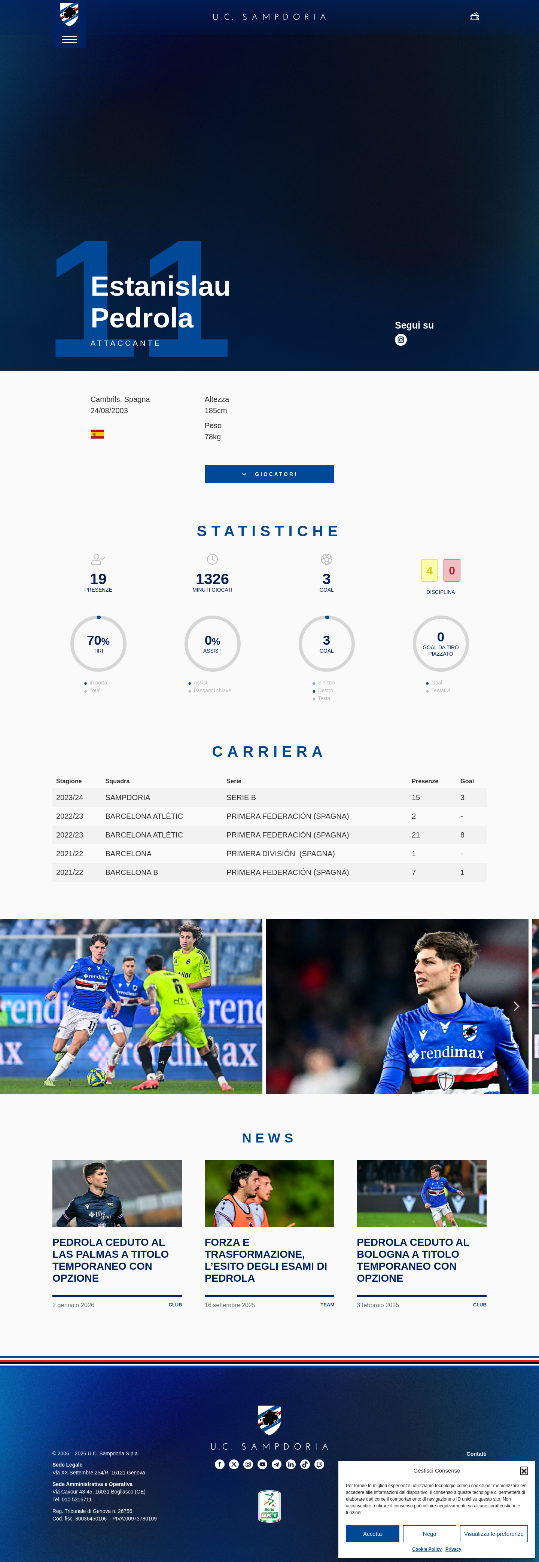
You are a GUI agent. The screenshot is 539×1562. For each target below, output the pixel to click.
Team (327, 1333)
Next (516, 1014)
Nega (429, 1534)
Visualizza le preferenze (494, 1534)
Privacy (453, 1549)
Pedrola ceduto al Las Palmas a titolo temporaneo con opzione (115, 1288)
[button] (524, 1470)
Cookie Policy (427, 1549)
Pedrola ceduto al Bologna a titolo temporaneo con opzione (418, 1288)
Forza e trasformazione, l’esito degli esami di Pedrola (264, 1288)
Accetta (372, 1534)
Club (175, 1333)
